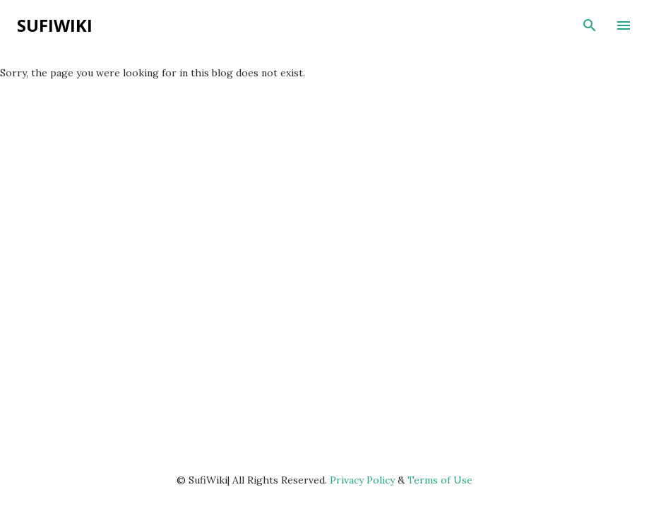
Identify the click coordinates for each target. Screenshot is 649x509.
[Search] (589, 25)
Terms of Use (439, 480)
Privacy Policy (362, 480)
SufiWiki (55, 25)
